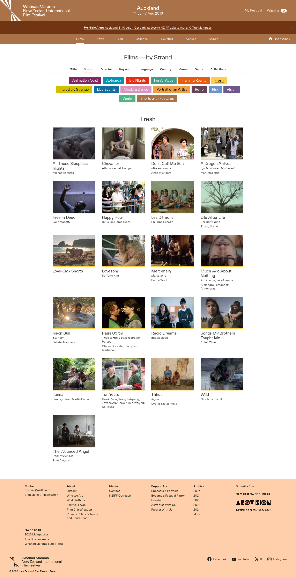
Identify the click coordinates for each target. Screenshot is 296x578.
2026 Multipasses (37, 534)
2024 (196, 495)
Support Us (159, 486)
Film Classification (79, 509)
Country (165, 69)
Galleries (142, 39)
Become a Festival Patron (168, 495)
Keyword (125, 69)
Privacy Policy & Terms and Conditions (82, 516)
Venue (183, 69)
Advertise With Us (163, 505)
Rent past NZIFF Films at (253, 494)
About (71, 486)
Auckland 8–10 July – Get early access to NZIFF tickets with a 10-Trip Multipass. (148, 27)
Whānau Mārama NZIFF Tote (44, 544)
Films (80, 39)
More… (197, 514)
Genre (199, 69)
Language (146, 69)
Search (213, 39)
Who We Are (75, 495)
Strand (88, 69)
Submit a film (245, 486)
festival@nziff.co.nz (38, 490)
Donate (156, 500)
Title (73, 69)
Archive (198, 486)
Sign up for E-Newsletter (41, 495)
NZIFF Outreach (120, 495)
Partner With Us (161, 509)
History (72, 491)
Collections (218, 69)
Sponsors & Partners (164, 491)
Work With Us (76, 500)
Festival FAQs (76, 505)
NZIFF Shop (33, 530)
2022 (196, 505)
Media (113, 486)
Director (106, 69)
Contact (30, 486)
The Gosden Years (37, 539)
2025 (196, 491)
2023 (196, 500)
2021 (196, 509)
